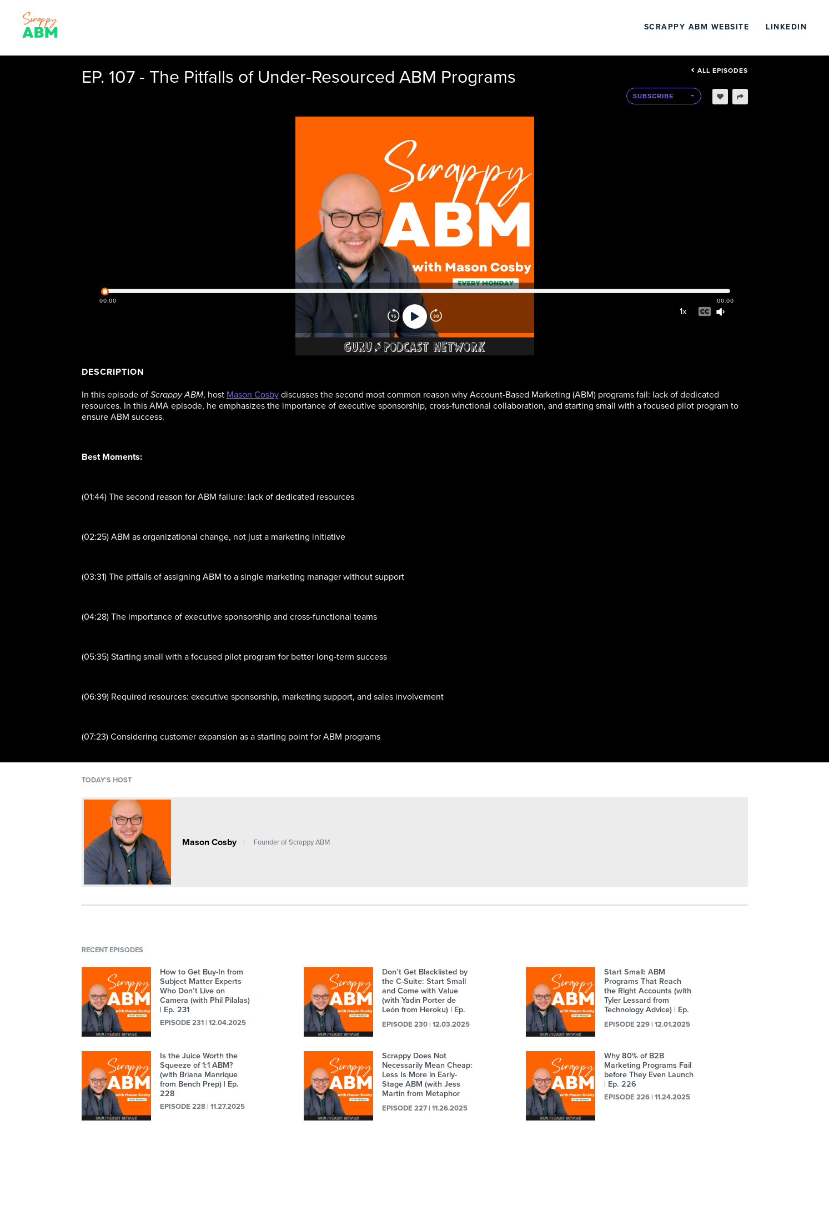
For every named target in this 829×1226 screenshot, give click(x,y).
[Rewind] (393, 316)
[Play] (415, 316)
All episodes (719, 70)
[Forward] (436, 316)
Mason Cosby (253, 394)
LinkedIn (786, 27)
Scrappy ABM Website (697, 27)
